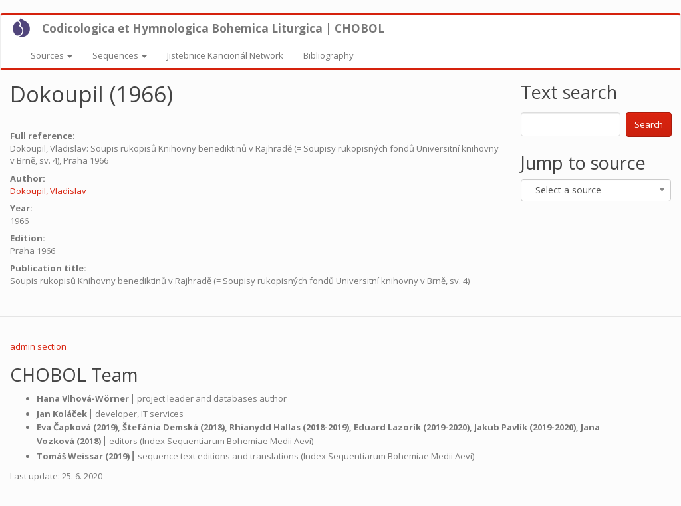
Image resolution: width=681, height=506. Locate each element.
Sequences (119, 55)
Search (648, 124)
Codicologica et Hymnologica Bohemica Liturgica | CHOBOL (213, 28)
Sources (51, 55)
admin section (38, 346)
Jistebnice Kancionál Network (225, 55)
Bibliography (328, 55)
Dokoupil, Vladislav (48, 191)
